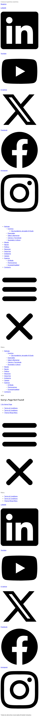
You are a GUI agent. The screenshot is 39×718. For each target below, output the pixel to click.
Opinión (6, 256)
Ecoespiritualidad (13, 265)
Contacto (7, 267)
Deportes (7, 251)
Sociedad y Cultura (14, 240)
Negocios (7, 249)
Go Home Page (6, 404)
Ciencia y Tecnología (14, 238)
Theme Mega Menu (10, 413)
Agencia (7, 258)
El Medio (10, 260)
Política (6, 247)
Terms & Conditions (11, 408)
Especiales (11, 233)
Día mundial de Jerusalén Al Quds (22, 231)
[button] (19, 309)
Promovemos (12, 263)
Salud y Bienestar (14, 235)
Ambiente (7, 254)
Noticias (7, 226)
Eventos (10, 229)
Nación (6, 245)
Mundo (6, 242)
